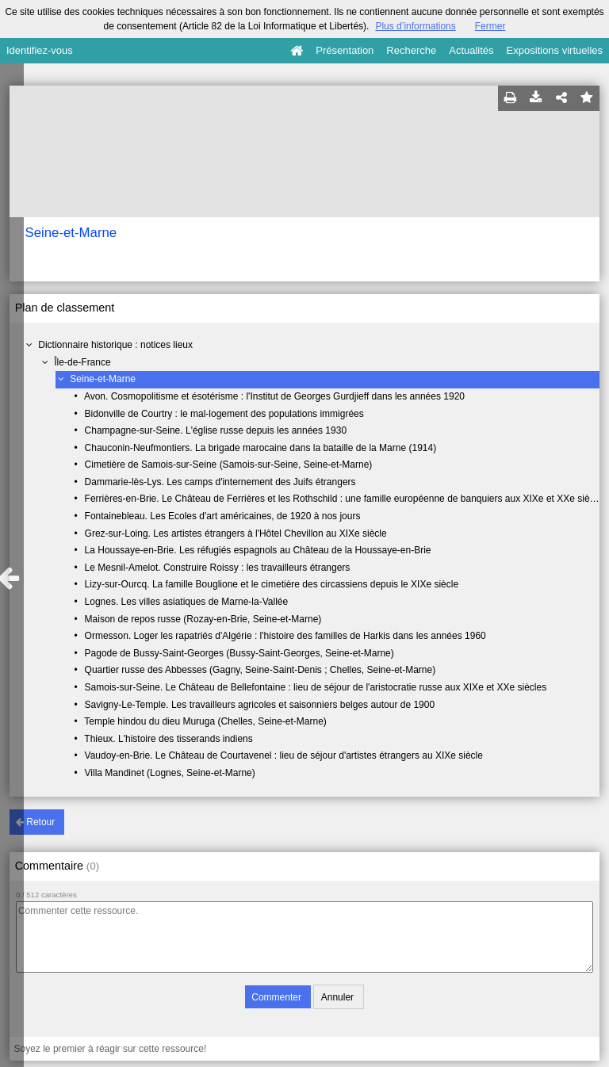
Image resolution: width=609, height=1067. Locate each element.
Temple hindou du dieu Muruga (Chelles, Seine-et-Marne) (205, 721)
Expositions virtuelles (555, 50)
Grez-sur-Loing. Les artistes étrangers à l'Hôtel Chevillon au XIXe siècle (236, 533)
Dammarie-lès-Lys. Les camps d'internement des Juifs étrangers (220, 482)
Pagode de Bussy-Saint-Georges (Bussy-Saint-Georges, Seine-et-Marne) (239, 653)
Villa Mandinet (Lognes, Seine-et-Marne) (170, 772)
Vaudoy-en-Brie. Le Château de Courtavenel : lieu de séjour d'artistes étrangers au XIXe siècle (284, 755)
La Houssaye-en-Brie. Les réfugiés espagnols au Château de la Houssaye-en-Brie (258, 550)
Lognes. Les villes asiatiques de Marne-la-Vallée (187, 601)
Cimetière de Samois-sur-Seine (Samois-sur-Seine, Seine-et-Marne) (229, 464)
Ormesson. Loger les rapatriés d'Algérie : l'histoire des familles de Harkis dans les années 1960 (285, 635)
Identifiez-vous (39, 50)
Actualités (471, 50)
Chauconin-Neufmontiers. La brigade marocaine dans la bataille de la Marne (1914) (261, 447)
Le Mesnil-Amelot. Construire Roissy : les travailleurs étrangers (217, 567)
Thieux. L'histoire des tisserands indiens (168, 738)
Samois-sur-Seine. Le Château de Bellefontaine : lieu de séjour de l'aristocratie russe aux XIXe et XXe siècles (316, 687)
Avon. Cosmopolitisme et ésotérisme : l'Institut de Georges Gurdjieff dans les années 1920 (274, 396)
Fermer (490, 26)
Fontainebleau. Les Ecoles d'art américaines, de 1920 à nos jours (223, 516)
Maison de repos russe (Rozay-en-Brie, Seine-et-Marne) (203, 619)
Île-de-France (82, 362)
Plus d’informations (415, 26)
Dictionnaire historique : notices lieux (115, 344)
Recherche (411, 50)
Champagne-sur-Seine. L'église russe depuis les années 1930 (216, 430)
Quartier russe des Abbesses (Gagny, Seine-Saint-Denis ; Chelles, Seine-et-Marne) (260, 669)
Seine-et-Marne (103, 378)
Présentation (344, 50)
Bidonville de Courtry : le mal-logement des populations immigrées (224, 413)
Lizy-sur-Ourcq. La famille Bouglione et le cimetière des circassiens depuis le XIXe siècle (272, 584)
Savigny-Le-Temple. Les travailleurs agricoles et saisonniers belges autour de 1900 (260, 704)
